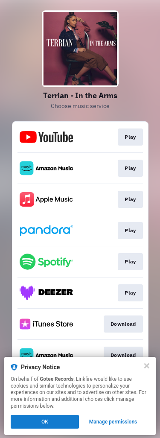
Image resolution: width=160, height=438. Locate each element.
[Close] (147, 366)
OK (44, 422)
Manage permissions (113, 422)
